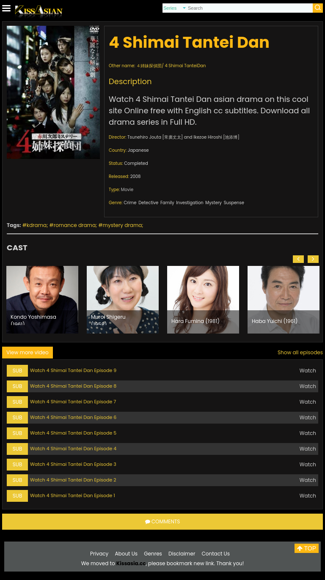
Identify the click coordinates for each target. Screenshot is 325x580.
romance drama (75, 225)
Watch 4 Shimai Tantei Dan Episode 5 (73, 433)
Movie (127, 189)
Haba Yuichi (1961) (274, 321)
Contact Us (216, 553)
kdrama (37, 225)
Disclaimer (181, 553)
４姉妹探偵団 (149, 66)
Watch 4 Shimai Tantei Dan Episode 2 (73, 479)
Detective (148, 203)
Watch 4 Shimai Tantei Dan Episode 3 (73, 464)
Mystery (213, 203)
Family (167, 203)
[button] (298, 259)
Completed (136, 163)
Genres (153, 553)
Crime (130, 203)
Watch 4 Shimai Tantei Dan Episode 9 (73, 370)
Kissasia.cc (131, 563)
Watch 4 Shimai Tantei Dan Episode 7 (73, 401)
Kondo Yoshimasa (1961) (33, 319)
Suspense (234, 203)
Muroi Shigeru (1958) (108, 319)
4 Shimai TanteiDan (185, 66)
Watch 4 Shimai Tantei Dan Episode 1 (72, 495)
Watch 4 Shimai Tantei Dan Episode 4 (73, 448)
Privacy (99, 553)
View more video (27, 352)
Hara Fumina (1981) (195, 321)
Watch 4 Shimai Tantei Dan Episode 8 (73, 386)
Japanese (138, 150)
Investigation (189, 203)
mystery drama (122, 225)
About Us (126, 553)
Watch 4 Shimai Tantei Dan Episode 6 (73, 417)
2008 (135, 176)
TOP (306, 548)
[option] (42, 300)
